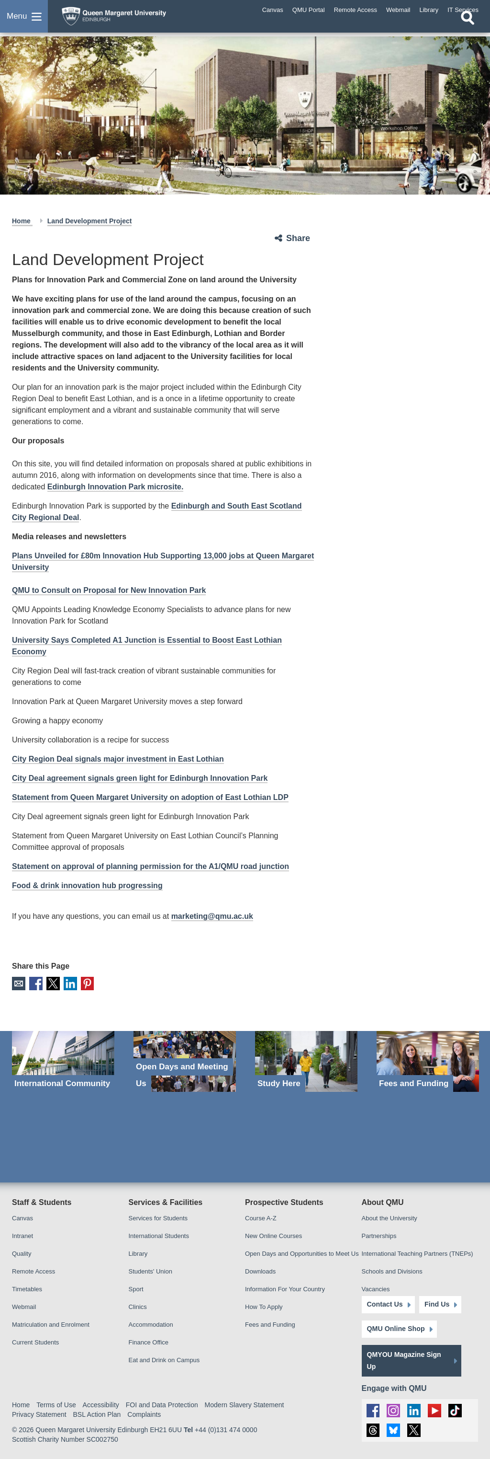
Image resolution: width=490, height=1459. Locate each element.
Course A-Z (261, 1217)
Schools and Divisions (392, 1270)
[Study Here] (306, 1061)
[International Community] (63, 1061)
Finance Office (149, 1341)
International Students (159, 1235)
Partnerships (379, 1235)
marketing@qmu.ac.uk (212, 916)
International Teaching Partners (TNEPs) (417, 1253)
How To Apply (264, 1306)
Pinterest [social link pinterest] (85, 983)
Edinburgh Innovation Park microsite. (115, 487)
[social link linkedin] (413, 1409)
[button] (24, 21)
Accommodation (151, 1324)
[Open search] (468, 27)
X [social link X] (51, 983)
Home (22, 221)
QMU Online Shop (395, 1328)
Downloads (260, 1270)
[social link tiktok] (453, 1409)
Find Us (434, 1304)
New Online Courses (273, 1235)
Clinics (138, 1306)
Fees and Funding (270, 1324)
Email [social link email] (18, 983)
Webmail (24, 1306)
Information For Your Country (285, 1288)
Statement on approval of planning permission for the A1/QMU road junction (150, 866)
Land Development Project (89, 221)
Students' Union (150, 1270)
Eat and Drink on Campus (164, 1359)
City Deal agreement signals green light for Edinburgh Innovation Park (139, 778)
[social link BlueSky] (393, 1430)
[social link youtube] (433, 1409)
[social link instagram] (393, 1409)
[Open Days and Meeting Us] (185, 1061)
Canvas (22, 1217)
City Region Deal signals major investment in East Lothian (118, 759)
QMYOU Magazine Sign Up (404, 1360)
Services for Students (158, 1217)
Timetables (27, 1288)
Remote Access (33, 1270)
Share (298, 238)
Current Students (35, 1341)
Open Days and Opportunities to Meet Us (302, 1253)
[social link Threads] (373, 1430)
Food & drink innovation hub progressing (87, 885)
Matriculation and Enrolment (50, 1324)
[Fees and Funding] (428, 1061)
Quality (21, 1253)
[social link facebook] (373, 1409)
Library (138, 1253)
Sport (136, 1288)
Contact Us (384, 1304)
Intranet (22, 1235)
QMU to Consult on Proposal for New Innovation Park (109, 590)
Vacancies (376, 1288)
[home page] (131, 18)
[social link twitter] (413, 1430)
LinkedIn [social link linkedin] (68, 983)
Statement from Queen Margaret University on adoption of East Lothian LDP (150, 797)
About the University (389, 1217)
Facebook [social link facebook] (35, 983)
